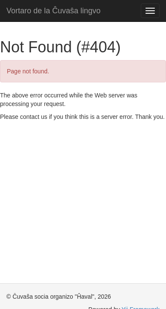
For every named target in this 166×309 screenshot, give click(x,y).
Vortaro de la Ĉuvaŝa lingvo (53, 10)
